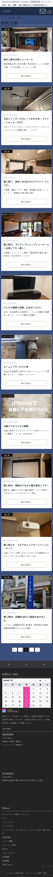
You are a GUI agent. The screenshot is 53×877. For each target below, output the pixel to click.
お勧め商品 (6, 837)
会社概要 (5, 857)
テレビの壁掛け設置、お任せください (23, 307)
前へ (14, 650)
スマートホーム (8, 822)
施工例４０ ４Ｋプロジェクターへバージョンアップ (26, 546)
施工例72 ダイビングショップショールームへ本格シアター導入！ (26, 246)
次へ (37, 650)
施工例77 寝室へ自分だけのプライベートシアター (26, 183)
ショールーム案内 (9, 845)
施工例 (6, 29)
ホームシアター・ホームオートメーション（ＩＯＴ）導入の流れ (26, 831)
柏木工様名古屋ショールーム (18, 59)
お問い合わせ (7, 864)
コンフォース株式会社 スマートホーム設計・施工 (26, 873)
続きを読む (26, 76)
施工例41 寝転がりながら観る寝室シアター (26, 485)
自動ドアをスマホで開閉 (16, 426)
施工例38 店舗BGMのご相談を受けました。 (25, 618)
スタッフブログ (8, 277)
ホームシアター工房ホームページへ (15, 814)
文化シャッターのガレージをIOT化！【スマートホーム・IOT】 (26, 120)
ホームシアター (8, 826)
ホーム (4, 818)
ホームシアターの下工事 (16, 366)
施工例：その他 (8, 214)
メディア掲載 (7, 841)
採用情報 (5, 860)
